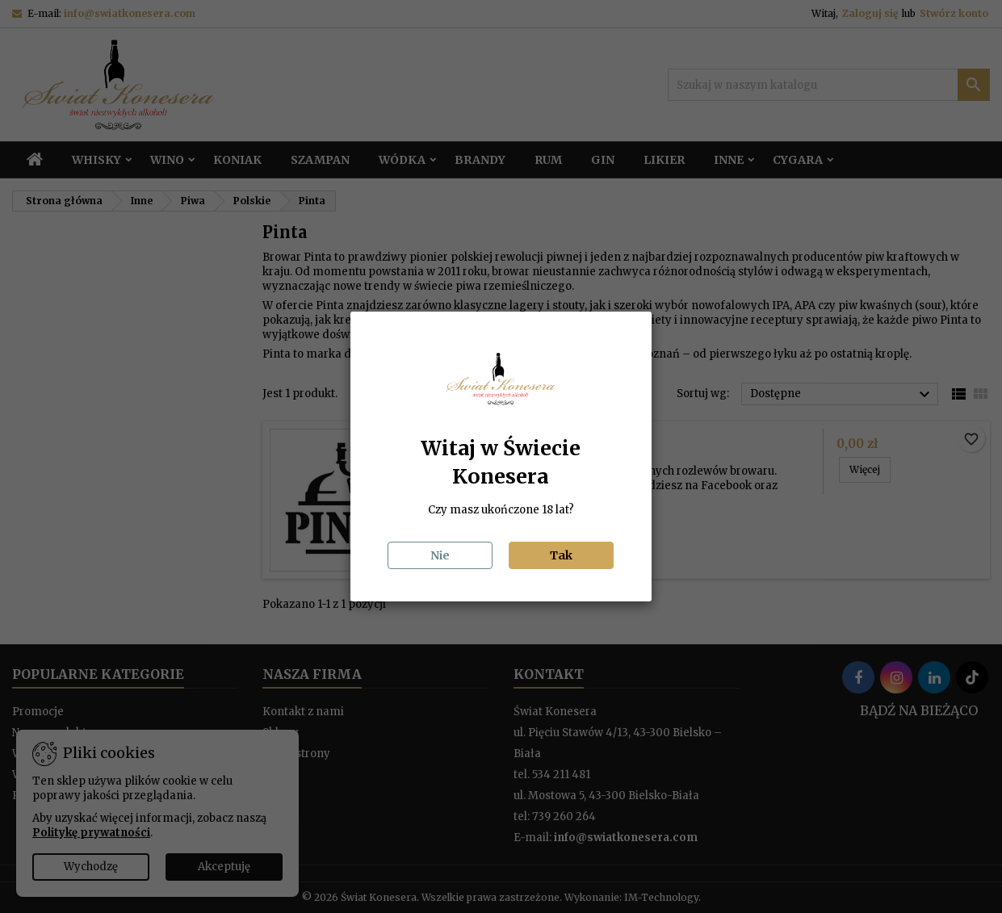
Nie (440, 555)
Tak (561, 555)
